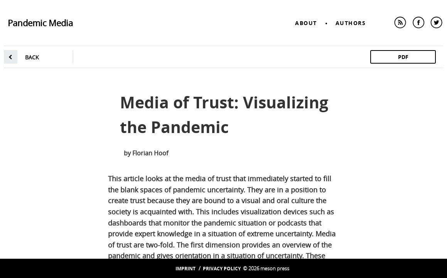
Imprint (185, 268)
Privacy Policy (222, 268)
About (306, 23)
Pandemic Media (40, 23)
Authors (351, 23)
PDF (403, 57)
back (32, 57)
